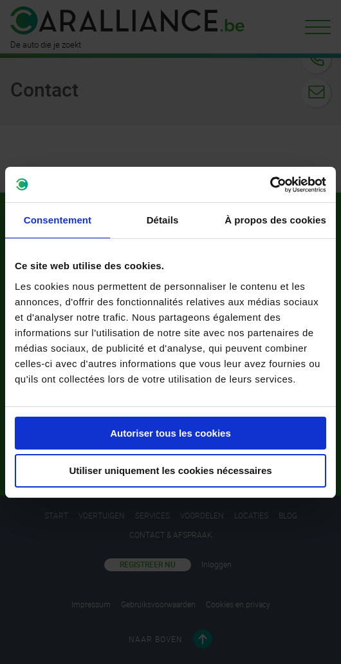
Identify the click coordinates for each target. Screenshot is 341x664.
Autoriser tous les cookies (170, 433)
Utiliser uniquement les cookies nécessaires (170, 470)
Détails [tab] (163, 219)
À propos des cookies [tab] (275, 219)
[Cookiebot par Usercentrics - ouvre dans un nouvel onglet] (270, 184)
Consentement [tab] (57, 219)
